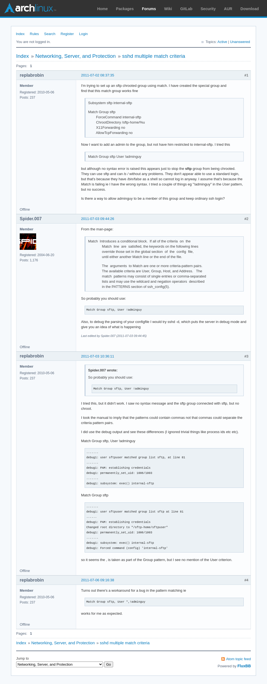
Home (102, 9)
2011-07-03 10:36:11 (97, 356)
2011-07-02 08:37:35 (97, 75)
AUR (228, 9)
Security (208, 9)
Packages (125, 9)
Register (67, 34)
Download (249, 9)
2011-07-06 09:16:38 (97, 580)
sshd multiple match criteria (153, 56)
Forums (149, 9)
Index (20, 34)
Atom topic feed (238, 659)
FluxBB (244, 666)
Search (49, 34)
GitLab (186, 9)
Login (83, 34)
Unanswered (240, 42)
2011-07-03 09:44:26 (97, 219)
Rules (34, 34)
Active (222, 42)
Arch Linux (30, 8)
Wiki (168, 9)
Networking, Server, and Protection (75, 56)
